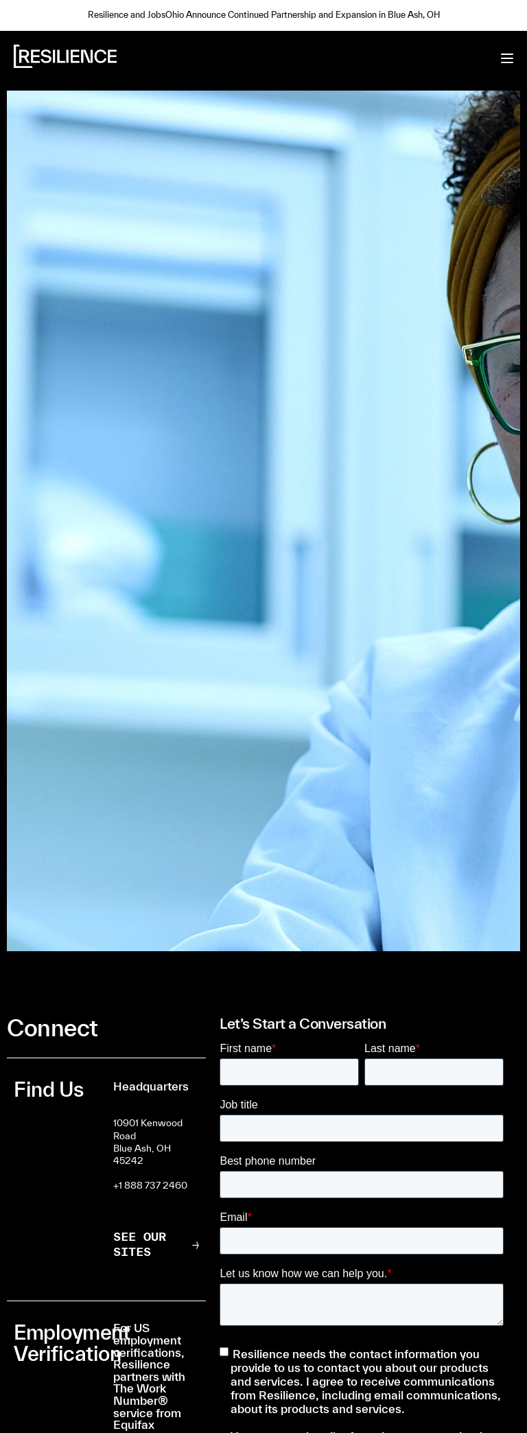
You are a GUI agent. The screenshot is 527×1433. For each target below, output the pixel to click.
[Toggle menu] (507, 58)
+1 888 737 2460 (150, 1185)
